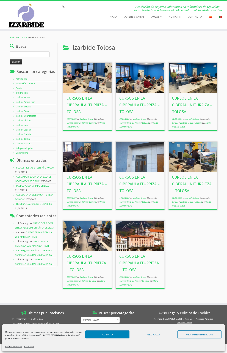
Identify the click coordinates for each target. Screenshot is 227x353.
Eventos (19, 88)
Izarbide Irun (22, 125)
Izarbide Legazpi (23, 129)
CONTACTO (195, 16)
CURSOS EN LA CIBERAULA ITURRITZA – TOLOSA (192, 183)
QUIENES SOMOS (134, 16)
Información (22, 92)
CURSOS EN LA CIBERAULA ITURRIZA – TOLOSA (87, 104)
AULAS (156, 16)
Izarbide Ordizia (23, 134)
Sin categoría (22, 152)
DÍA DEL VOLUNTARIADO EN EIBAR (33, 185)
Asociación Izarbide (25, 83)
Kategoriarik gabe (24, 148)
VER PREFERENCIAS (199, 334)
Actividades (21, 78)
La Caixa (198, 201)
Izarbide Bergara (23, 106)
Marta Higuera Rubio (26, 250)
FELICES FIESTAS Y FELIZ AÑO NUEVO (35, 167)
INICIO (113, 16)
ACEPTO (107, 334)
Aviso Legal (29, 346)
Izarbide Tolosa (23, 138)
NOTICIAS (175, 16)
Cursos (70, 122)
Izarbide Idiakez (23, 120)
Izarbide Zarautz (24, 143)
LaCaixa (92, 122)
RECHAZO (153, 334)
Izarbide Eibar (22, 111)
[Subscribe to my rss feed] (64, 7)
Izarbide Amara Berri (25, 102)
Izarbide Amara (23, 97)
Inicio (12, 37)
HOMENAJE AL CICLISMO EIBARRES (34, 203)
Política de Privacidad (204, 319)
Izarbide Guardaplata (26, 115)
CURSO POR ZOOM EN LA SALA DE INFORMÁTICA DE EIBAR (35, 323)
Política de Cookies (13, 346)
